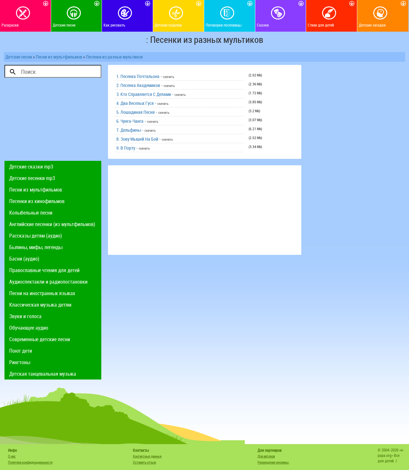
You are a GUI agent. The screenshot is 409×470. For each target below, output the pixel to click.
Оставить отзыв (144, 462)
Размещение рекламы (273, 462)
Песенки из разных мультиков (114, 57)
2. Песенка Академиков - (145, 85)
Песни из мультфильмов (59, 57)
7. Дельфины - (136, 130)
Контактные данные (147, 456)
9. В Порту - (133, 148)
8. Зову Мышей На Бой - (144, 139)
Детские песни (18, 57)
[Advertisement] (52, 121)
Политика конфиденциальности (30, 462)
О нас (12, 456)
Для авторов (266, 456)
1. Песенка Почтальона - (145, 76)
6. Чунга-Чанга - (137, 121)
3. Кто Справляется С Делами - (151, 94)
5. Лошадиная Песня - (142, 112)
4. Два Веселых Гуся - (142, 103)
